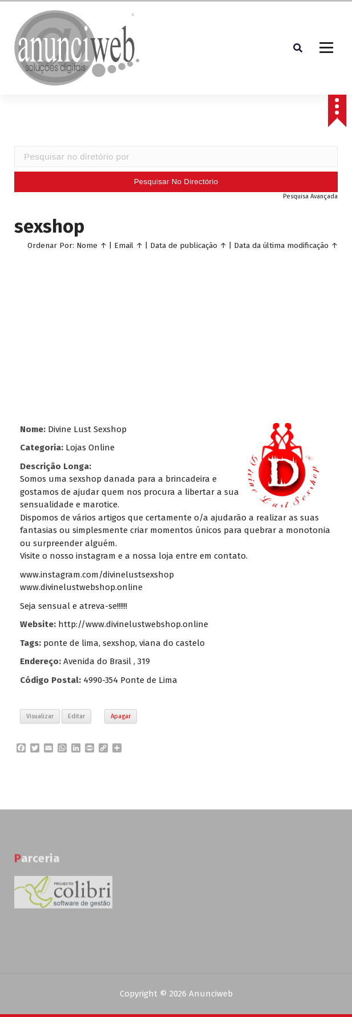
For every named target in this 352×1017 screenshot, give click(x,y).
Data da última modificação (281, 247)
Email (123, 247)
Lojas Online (90, 449)
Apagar (121, 718)
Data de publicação (183, 247)
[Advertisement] (176, 336)
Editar (76, 718)
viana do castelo (172, 645)
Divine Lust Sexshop (87, 431)
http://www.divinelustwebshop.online (133, 626)
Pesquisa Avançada (310, 198)
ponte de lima (71, 645)
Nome (87, 247)
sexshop (119, 645)
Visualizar (40, 718)
